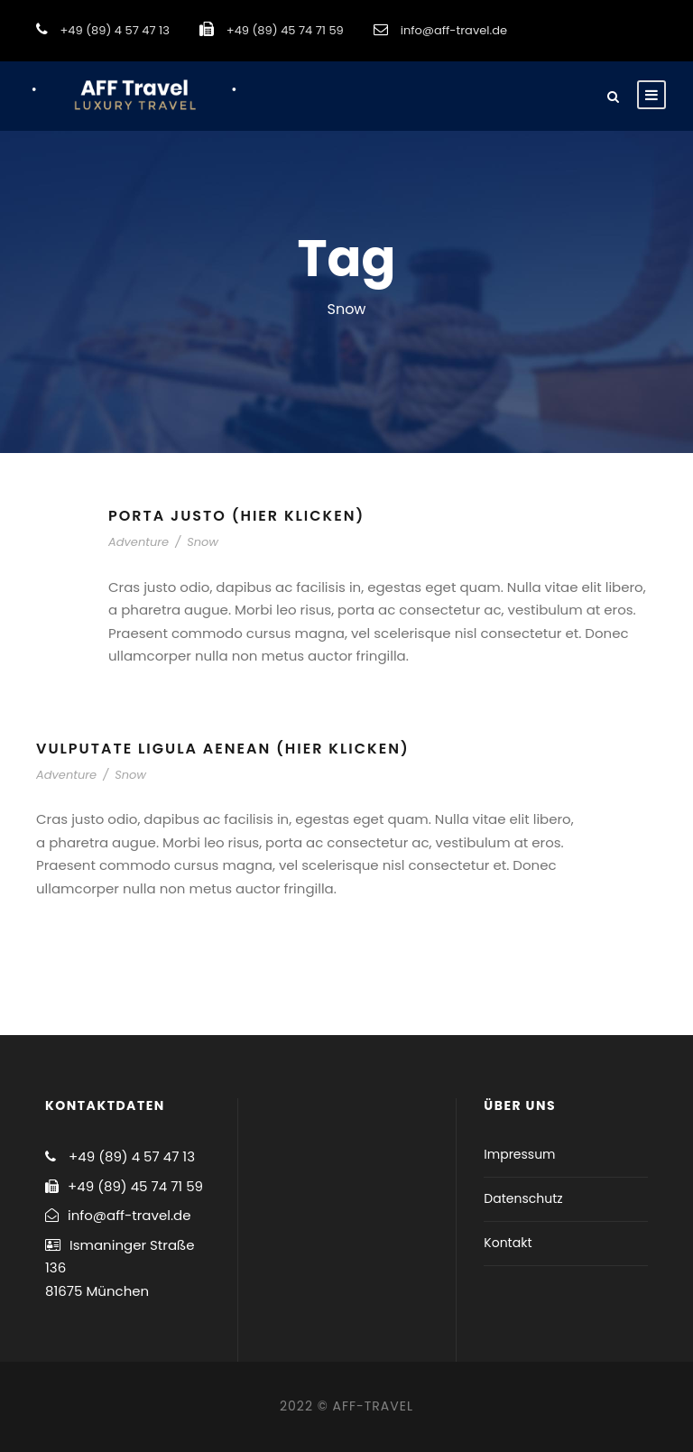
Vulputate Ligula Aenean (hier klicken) (223, 748)
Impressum (519, 1154)
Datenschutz (523, 1198)
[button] (654, 25)
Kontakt (507, 1243)
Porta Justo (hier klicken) (236, 515)
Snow (202, 541)
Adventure (138, 541)
